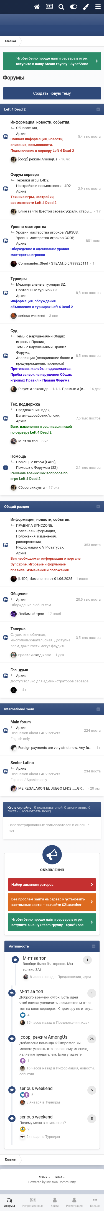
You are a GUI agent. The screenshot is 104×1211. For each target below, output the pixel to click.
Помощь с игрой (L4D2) (35, 462)
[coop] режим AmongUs (37, 159)
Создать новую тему (52, 93)
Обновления (26, 128)
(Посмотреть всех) (35, 811)
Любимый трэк (31, 614)
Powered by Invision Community (52, 1182)
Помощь (18, 456)
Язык (44, 1177)
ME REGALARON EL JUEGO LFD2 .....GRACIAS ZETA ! (60, 788)
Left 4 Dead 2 (15, 109)
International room (19, 709)
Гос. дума (19, 670)
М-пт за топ (28, 441)
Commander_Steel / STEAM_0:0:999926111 (53, 263)
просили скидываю (34, 655)
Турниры (19, 278)
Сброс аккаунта (31, 487)
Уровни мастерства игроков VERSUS (47, 232)
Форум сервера (25, 174)
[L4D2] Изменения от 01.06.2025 (45, 579)
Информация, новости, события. (40, 122)
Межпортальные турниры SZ (40, 284)
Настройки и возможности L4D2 (43, 186)
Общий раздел (16, 507)
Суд (14, 331)
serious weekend (31, 316)
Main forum (21, 722)
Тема (59, 1177)
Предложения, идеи (33, 410)
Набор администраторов (32, 884)
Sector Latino (22, 763)
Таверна (18, 629)
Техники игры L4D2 (32, 180)
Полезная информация (35, 531)
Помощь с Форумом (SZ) (37, 467)
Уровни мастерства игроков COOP (44, 238)
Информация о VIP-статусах (39, 547)
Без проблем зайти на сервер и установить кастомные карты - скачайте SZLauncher (48, 902)
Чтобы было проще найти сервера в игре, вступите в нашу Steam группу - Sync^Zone (52, 61)
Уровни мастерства (28, 226)
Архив (21, 134)
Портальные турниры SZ (37, 290)
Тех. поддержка (25, 404)
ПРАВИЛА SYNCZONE (34, 525)
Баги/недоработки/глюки (37, 415)
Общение (19, 594)
